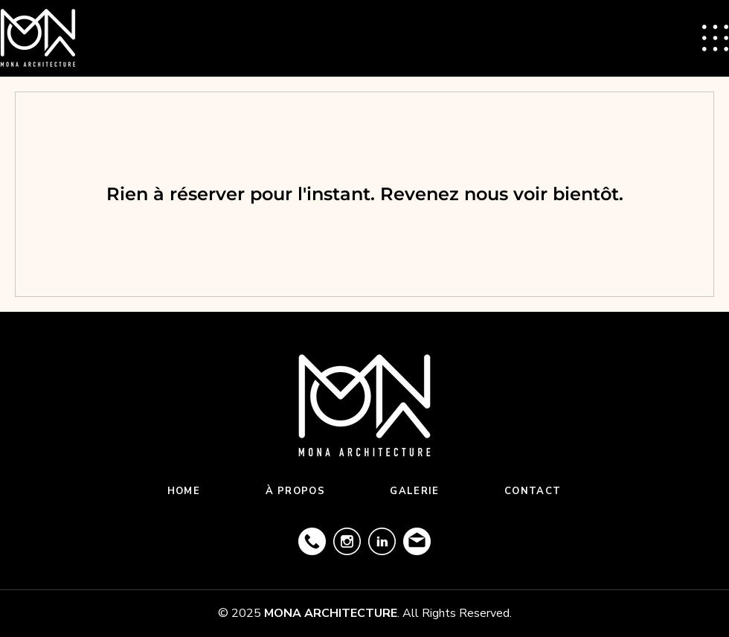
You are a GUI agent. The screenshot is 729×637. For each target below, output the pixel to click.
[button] (715, 38)
